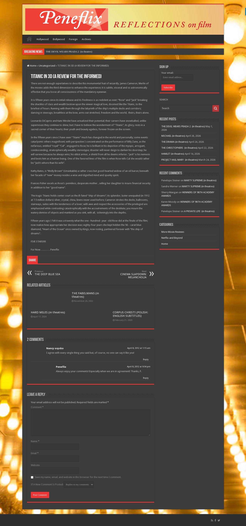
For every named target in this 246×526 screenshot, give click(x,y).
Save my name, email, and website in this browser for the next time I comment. (78, 477)
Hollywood (43, 39)
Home (29, 39)
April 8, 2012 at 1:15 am (138, 348)
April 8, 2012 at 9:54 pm (138, 366)
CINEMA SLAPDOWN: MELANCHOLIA (127, 274)
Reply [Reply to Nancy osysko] (145, 359)
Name (35, 441)
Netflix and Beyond (172, 237)
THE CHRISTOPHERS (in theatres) (179, 147)
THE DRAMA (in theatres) (174, 141)
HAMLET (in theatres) (172, 153)
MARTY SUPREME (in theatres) (200, 180)
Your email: (167, 72)
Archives (86, 39)
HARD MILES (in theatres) (48, 312)
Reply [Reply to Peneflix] (145, 378)
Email (35, 453)
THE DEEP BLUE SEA (54, 273)
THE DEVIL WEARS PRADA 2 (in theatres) (183, 126)
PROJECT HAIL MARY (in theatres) (179, 159)
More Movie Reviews (172, 231)
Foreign (73, 39)
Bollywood (59, 39)
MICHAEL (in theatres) (173, 135)
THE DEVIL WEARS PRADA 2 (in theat (67, 51)
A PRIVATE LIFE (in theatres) (199, 211)
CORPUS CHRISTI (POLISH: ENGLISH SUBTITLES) (130, 314)
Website (35, 465)
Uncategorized (47, 65)
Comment (37, 407)
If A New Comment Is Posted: (62, 484)
